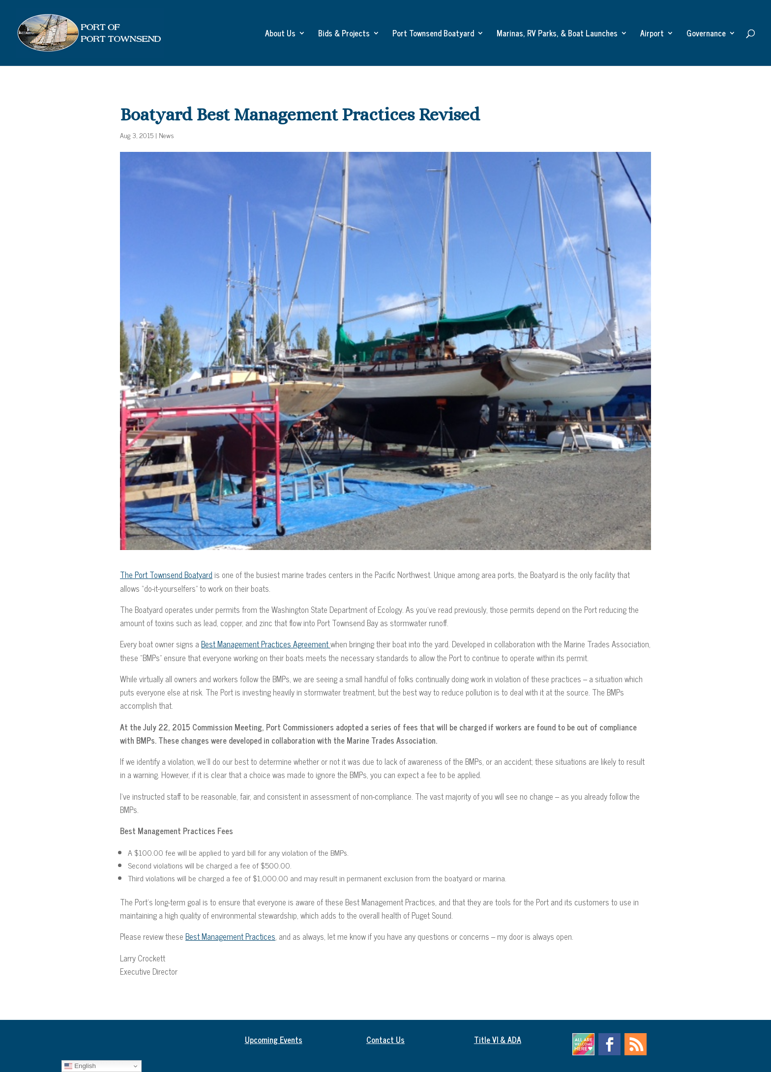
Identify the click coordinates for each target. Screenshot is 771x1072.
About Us (280, 34)
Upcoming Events (273, 1039)
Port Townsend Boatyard (433, 34)
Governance (706, 34)
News (166, 135)
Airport (652, 34)
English (79, 1066)
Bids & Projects (344, 34)
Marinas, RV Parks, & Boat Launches (557, 34)
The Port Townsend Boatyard (166, 574)
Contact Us (385, 1039)
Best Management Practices (230, 936)
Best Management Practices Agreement (265, 643)
